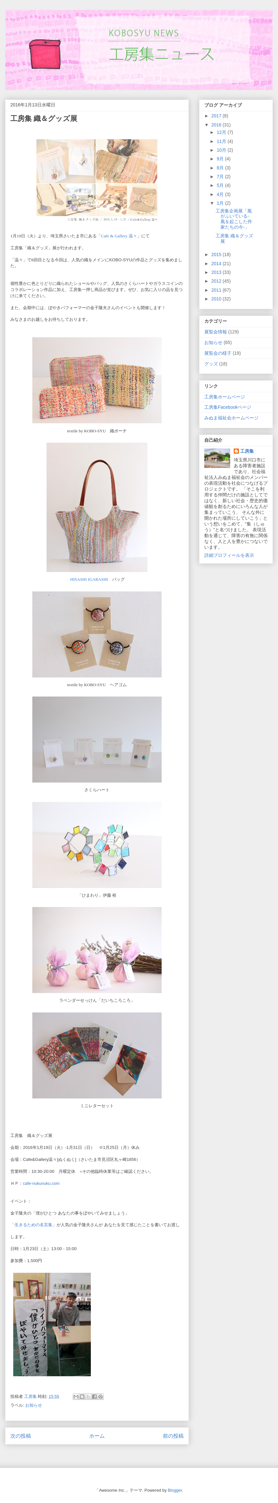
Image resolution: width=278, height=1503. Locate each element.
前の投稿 (173, 1436)
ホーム (97, 1436)
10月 (222, 150)
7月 (221, 176)
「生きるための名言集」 (33, 1224)
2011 (217, 290)
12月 (222, 132)
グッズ (211, 363)
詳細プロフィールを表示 (229, 555)
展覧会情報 (215, 331)
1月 (221, 203)
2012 (217, 281)
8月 (221, 167)
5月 (221, 185)
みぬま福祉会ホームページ (231, 417)
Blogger (175, 1490)
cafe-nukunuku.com (41, 1183)
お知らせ (33, 1405)
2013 (217, 272)
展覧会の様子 (217, 353)
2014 (217, 263)
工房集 (247, 451)
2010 (217, 298)
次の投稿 (20, 1436)
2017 (217, 115)
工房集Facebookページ (227, 407)
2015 (217, 254)
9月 (221, 158)
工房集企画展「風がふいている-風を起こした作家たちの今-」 (234, 219)
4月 (221, 194)
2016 (217, 124)
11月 (222, 141)
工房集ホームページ (224, 396)
